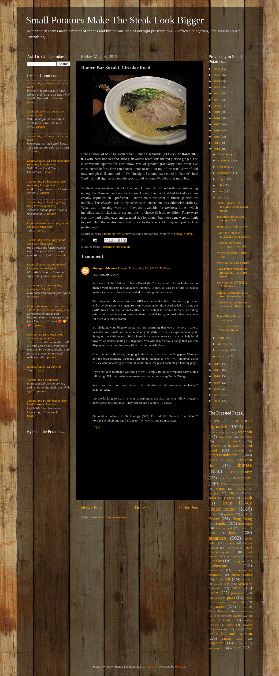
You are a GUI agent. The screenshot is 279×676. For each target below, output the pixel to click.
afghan (248, 427)
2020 (216, 106)
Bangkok (238, 441)
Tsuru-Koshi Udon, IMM (232, 226)
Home (140, 507)
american (245, 432)
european (214, 493)
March (222, 344)
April (221, 338)
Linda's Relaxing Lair (41, 306)
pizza (231, 597)
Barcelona (214, 446)
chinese (244, 465)
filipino (233, 493)
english (220, 488)
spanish (237, 615)
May (220, 197)
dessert (245, 477)
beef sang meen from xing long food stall (49, 162)
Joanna (32, 285)
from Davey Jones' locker (230, 506)
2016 (216, 130)
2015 (216, 136)
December (224, 154)
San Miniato (241, 611)
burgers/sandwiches (223, 455)
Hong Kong (242, 519)
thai (237, 629)
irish (244, 528)
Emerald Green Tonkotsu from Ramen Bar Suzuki (233, 294)
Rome (212, 611)
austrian (220, 441)
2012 (216, 364)
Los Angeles (233, 556)
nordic (216, 584)
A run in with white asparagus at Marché (231, 244)
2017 (216, 124)
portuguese (219, 602)
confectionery (241, 472)
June (220, 191)
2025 (216, 75)
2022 (216, 93)
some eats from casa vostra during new (48, 308)
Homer (214, 519)
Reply (96, 427)
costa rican (225, 478)
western (235, 648)
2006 (216, 401)
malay (217, 561)
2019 (216, 112)
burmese (213, 460)
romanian (242, 606)
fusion (213, 514)
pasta (236, 588)
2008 (216, 388)
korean (229, 543)
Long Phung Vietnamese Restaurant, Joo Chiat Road (231, 272)
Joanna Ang (34, 83)
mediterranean (220, 566)
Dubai (224, 484)
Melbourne (216, 570)
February (223, 350)
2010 (216, 376)
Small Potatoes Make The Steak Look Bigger (115, 20)
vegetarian (216, 643)
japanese (108, 246)
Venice (242, 643)
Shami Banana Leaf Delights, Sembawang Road (232, 206)
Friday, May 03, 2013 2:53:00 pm (150, 268)
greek (244, 514)
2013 (216, 149)
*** (224, 421)
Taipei (231, 625)
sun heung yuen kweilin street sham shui (47, 402)
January (222, 356)
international (224, 528)
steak (227, 620)
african (216, 432)
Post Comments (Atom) (113, 517)
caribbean (229, 460)
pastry (213, 593)
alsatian (229, 432)
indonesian (245, 523)
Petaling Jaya (215, 597)
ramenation (122, 246)
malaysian (239, 561)
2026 (216, 69)
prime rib (238, 602)
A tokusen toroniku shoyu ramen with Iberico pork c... (233, 306)
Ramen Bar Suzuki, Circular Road (228, 328)
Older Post (188, 507)
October (222, 166)
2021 (216, 99)
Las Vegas (233, 547)
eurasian (241, 488)
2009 (216, 382)
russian (225, 611)
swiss (216, 625)
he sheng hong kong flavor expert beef (46, 204)
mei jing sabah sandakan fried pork (48, 224)
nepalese (247, 579)
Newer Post (91, 507)
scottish (212, 615)
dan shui (56, 366)
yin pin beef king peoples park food (46, 266)
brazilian (239, 450)
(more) (31, 102)
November (224, 160)
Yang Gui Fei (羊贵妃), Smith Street (231, 284)
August (222, 179)
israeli (212, 532)
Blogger (180, 666)
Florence (229, 497)
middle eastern (241, 574)
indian (222, 523)
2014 (216, 143)
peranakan (237, 593)
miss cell (223, 579)
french (247, 497)
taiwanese (221, 629)
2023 (216, 87)
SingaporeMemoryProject (110, 268)
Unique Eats (232, 638)
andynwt (152, 666)
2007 (216, 394)
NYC (227, 584)
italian (233, 532)
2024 (216, 81)
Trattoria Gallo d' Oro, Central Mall (230, 218)
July (220, 185)
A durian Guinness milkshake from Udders (233, 234)
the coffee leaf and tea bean (230, 631)
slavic (224, 615)
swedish (247, 620)
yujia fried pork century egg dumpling (45, 336)
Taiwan (247, 625)
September (224, 173)
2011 (216, 370)
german (229, 514)
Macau (248, 556)
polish (249, 597)
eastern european (242, 484)
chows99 (32, 334)
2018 (216, 118)
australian (246, 437)
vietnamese (216, 648)
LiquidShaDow (36, 111)
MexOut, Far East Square (232, 262)
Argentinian (226, 437)
